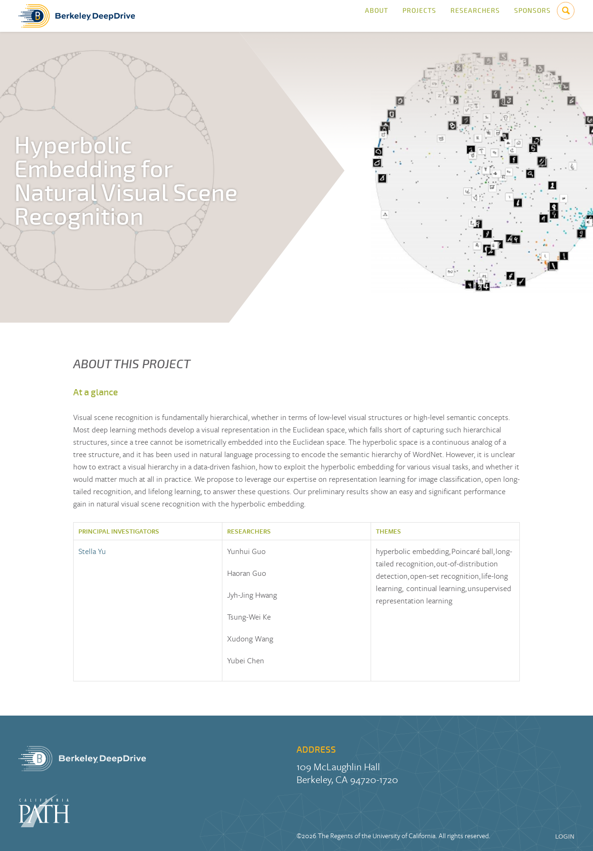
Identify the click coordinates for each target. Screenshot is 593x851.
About (376, 16)
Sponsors (532, 16)
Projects (419, 16)
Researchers (475, 16)
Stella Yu (92, 551)
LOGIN (564, 836)
